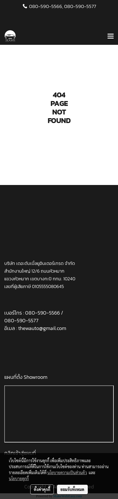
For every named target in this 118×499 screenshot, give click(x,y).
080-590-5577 (80, 6)
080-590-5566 (43, 313)
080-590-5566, (46, 6)
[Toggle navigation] (110, 36)
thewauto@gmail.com (42, 328)
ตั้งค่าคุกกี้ (42, 489)
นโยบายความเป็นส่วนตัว (67, 472)
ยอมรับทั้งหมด (72, 489)
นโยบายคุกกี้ (19, 478)
